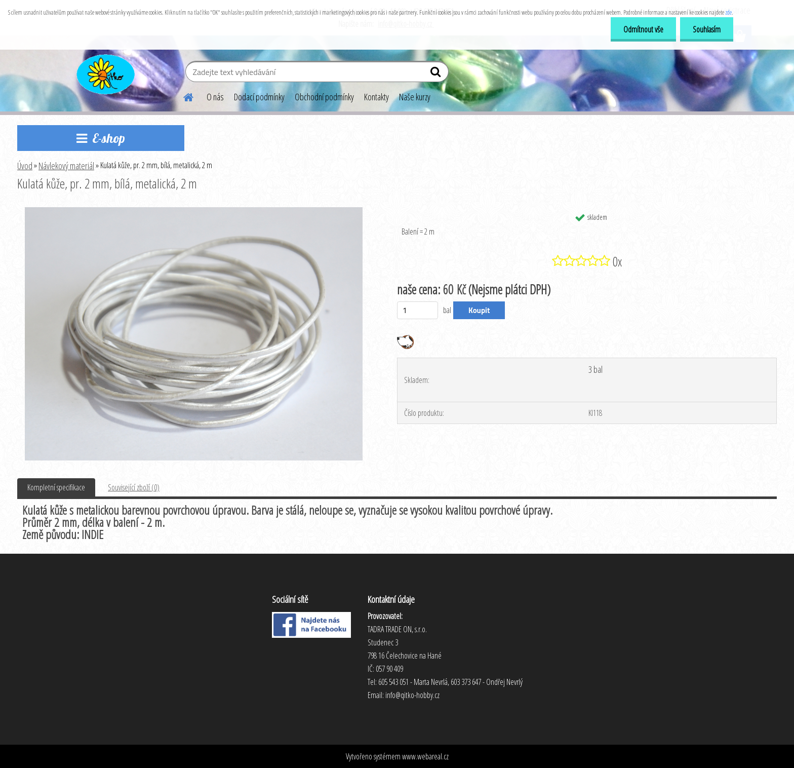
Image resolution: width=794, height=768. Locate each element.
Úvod (24, 166)
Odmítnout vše (643, 29)
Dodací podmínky (259, 97)
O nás (215, 97)
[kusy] (417, 310)
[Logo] (104, 73)
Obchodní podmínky (324, 97)
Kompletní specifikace (56, 487)
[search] (436, 74)
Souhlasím (707, 29)
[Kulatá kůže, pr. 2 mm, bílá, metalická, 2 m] (194, 211)
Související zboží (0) (134, 487)
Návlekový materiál (66, 166)
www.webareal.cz (425, 756)
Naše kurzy (414, 97)
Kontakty (376, 97)
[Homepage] (182, 95)
